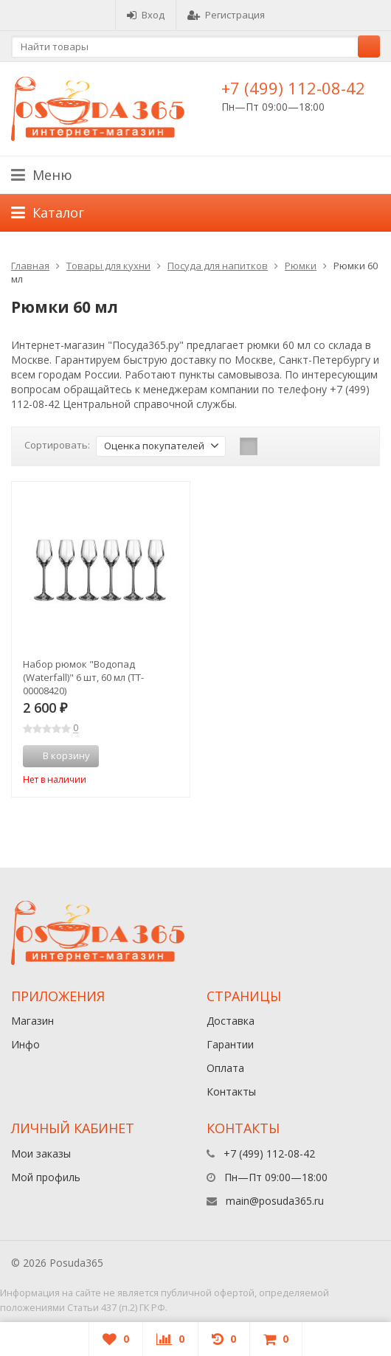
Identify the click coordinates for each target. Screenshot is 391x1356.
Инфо (25, 1044)
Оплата (225, 1068)
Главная (30, 265)
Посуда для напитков (217, 265)
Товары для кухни (108, 265)
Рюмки (300, 265)
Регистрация (226, 14)
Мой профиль (45, 1177)
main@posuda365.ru (275, 1201)
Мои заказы (41, 1153)
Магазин (32, 1021)
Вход (146, 14)
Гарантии (230, 1044)
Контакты (231, 1092)
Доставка (231, 1021)
